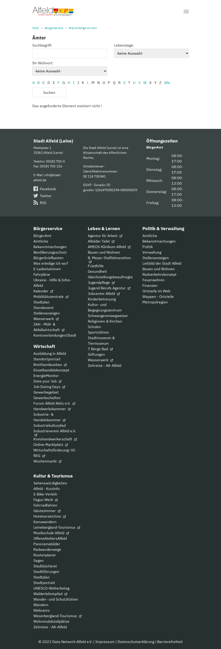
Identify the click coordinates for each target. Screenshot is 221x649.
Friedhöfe (96, 266)
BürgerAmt (42, 235)
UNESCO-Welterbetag (51, 588)
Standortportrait (47, 359)
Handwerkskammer (52, 408)
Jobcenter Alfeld (104, 293)
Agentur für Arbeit (105, 235)
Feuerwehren (153, 280)
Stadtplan (41, 302)
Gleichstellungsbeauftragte (110, 277)
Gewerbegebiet (46, 392)
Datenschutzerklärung (136, 641)
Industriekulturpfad (49, 425)
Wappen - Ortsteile (158, 296)
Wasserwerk (46, 318)
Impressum (105, 641)
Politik (147, 246)
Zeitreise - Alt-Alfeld (104, 365)
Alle (167, 82)
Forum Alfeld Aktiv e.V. (54, 403)
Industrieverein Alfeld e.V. (54, 432)
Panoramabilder (46, 544)
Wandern (40, 604)
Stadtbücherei (45, 566)
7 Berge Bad (100, 349)
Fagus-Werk (45, 499)
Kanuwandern (44, 521)
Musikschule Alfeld (51, 532)
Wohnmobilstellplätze (51, 621)
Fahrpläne (41, 274)
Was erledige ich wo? (50, 263)
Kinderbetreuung (102, 299)
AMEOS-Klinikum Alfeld (109, 246)
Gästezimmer (46, 510)
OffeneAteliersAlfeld (50, 538)
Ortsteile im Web (156, 291)
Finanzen (149, 285)
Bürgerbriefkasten (48, 257)
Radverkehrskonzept (159, 274)
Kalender (43, 291)
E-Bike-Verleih (45, 494)
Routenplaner (44, 555)
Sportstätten (98, 332)
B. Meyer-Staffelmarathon (109, 259)
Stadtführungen (46, 571)
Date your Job (47, 381)
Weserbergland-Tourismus (57, 615)
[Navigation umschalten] (186, 11)
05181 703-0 (55, 161)
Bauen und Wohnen (104, 252)
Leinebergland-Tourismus (56, 527)
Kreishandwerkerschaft (55, 439)
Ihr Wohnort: (42, 63)
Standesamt (43, 307)
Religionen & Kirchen (105, 321)
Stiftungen (96, 354)
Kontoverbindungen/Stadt (54, 335)
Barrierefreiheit (170, 641)
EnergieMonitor (46, 375)
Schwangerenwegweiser (108, 315)
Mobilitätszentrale (50, 296)
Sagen (38, 560)
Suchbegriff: (42, 45)
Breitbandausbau (50, 364)
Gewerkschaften (47, 397)
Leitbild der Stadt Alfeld (161, 263)
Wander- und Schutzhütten (55, 599)
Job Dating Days (49, 386)
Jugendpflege (101, 282)
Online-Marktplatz (50, 444)
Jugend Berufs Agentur (109, 288)
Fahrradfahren (45, 505)
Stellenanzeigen (46, 313)
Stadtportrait (44, 582)
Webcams (41, 610)
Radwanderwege (47, 549)
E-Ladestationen (47, 269)
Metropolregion (155, 302)
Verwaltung (151, 252)
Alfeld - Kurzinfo (46, 488)
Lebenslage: (124, 45)
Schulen (94, 326)
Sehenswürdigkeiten (50, 483)
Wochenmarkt (47, 461)
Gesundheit (97, 271)
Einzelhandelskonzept (51, 370)
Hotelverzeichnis (49, 516)
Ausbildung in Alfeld (49, 353)
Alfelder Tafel (101, 241)
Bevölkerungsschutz (50, 252)
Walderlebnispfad (50, 593)
